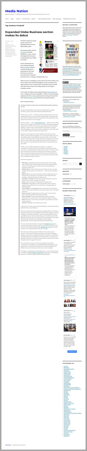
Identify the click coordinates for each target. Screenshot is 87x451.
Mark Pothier (12, 52)
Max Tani (66, 406)
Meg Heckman (67, 410)
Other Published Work (44, 18)
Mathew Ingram (67, 404)
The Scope (66, 427)
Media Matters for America (69, 409)
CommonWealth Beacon (69, 377)
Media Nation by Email (69, 18)
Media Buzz (66, 407)
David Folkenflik (67, 384)
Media (6, 43)
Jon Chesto (10, 50)
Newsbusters (66, 414)
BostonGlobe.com (40, 122)
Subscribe (66, 134)
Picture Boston (67, 420)
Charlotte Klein (67, 374)
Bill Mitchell (66, 367)
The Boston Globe (75, 75)
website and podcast (68, 67)
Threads (65, 149)
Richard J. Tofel (67, 423)
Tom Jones (66, 433)
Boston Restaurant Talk (69, 369)
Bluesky (65, 148)
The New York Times (71, 73)
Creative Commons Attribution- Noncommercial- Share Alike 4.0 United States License (72, 85)
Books (33, 18)
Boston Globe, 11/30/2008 (69, 116)
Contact (18, 18)
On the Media (66, 419)
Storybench (66, 426)
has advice (26, 67)
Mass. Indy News (56, 18)
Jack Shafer (66, 393)
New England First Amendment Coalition (72, 413)
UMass (6, 56)
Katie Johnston (52, 92)
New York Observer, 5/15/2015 (70, 110)
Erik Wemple (66, 386)
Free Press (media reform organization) (72, 389)
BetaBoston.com (49, 224)
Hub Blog (66, 391)
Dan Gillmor (66, 381)
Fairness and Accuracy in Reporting (71, 387)
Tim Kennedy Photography (69, 430)
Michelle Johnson (67, 411)
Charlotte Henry (67, 373)
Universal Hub (67, 434)
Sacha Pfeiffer (8, 53)
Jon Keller (66, 400)
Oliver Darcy (66, 417)
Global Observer (67, 390)
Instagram (66, 153)
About (12, 18)
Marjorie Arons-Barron (69, 403)
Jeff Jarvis (66, 397)
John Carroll (66, 399)
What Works (66, 436)
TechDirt (66, 428)
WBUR (9, 56)
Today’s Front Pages (68, 431)
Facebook (66, 146)
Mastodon (66, 150)
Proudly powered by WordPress (19, 445)
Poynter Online (67, 421)
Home (7, 18)
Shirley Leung (32, 97)
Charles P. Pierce (67, 371)
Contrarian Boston (68, 379)
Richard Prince (67, 424)
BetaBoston (7, 44)
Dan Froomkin (67, 380)
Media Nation (16, 11)
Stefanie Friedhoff (12, 54)
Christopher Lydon (68, 376)
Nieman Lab (66, 416)
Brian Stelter (66, 370)
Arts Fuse (66, 366)
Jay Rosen (66, 396)
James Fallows (67, 394)
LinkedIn (66, 152)
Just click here (69, 34)
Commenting (26, 18)
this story (23, 52)
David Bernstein (67, 383)
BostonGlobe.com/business (36, 252)
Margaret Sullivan (67, 401)
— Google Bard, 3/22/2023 (68, 102)
